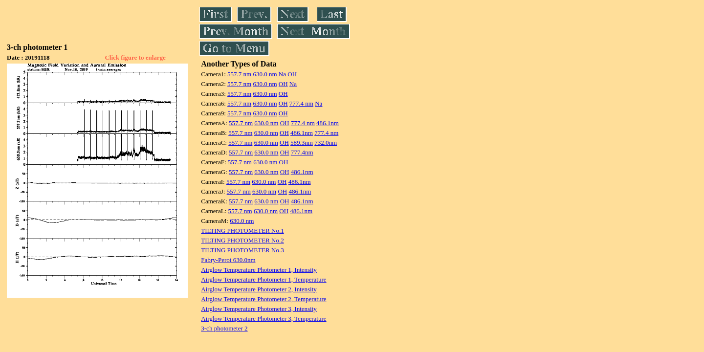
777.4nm (302, 152)
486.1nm (327, 123)
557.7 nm (239, 74)
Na (282, 74)
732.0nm (325, 142)
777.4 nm (301, 103)
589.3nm (301, 142)
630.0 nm (265, 74)
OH (292, 74)
